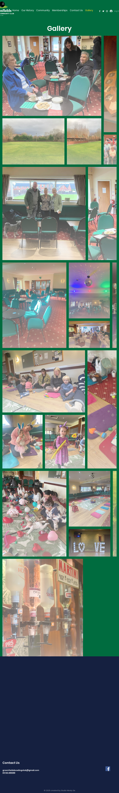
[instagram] (107, 11)
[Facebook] (107, 768)
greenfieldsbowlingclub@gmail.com (21, 770)
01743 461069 (9, 772)
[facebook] (100, 11)
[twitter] (103, 11)
